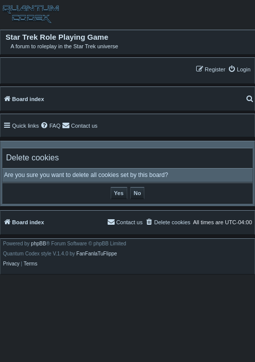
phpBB (38, 243)
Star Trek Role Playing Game (57, 37)
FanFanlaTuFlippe (96, 253)
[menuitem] (239, 69)
